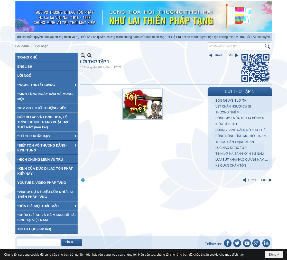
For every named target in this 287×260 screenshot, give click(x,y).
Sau (230, 55)
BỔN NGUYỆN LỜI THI (231, 100)
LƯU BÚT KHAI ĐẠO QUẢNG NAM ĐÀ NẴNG (243, 159)
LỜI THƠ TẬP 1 (239, 91)
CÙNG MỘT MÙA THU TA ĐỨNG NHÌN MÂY (243, 118)
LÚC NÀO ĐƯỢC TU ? (231, 148)
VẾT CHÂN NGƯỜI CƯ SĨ (233, 106)
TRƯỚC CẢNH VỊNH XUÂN (235, 142)
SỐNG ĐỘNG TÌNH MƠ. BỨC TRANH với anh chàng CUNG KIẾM (243, 136)
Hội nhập (42, 46)
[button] (46, 84)
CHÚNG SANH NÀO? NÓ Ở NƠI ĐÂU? (243, 130)
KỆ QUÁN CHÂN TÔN (231, 165)
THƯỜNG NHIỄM (227, 112)
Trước (218, 55)
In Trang (82, 180)
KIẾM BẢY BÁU (226, 124)
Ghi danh (22, 46)
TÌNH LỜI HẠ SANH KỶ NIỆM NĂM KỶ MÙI (243, 154)
